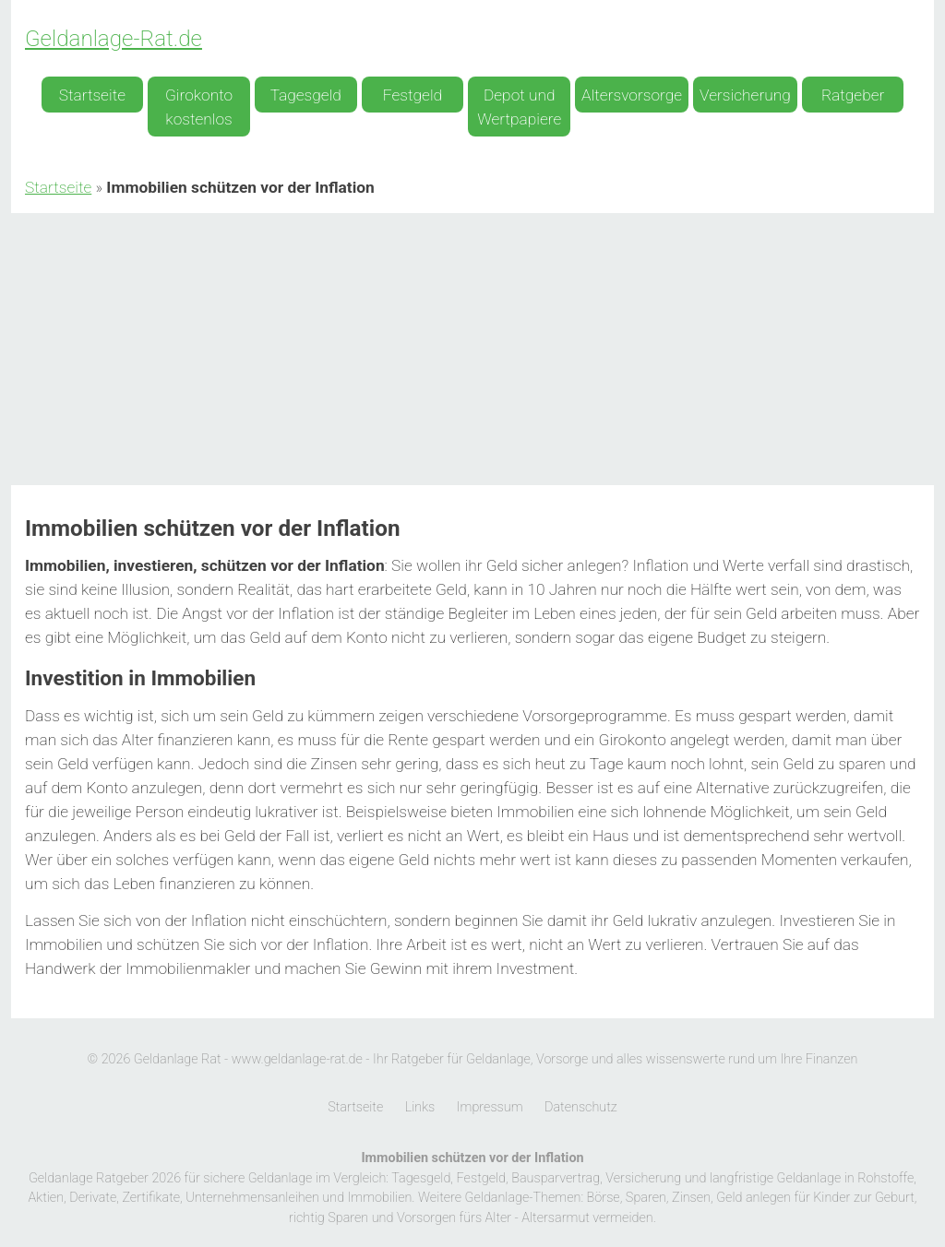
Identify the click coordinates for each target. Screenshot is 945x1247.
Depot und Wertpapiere (519, 107)
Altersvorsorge (631, 95)
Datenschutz (580, 1107)
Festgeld (412, 95)
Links (420, 1107)
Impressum (490, 1107)
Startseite (92, 95)
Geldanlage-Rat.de (113, 38)
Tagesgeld (305, 95)
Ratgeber (852, 95)
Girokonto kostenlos (199, 107)
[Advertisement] (472, 351)
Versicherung (745, 95)
